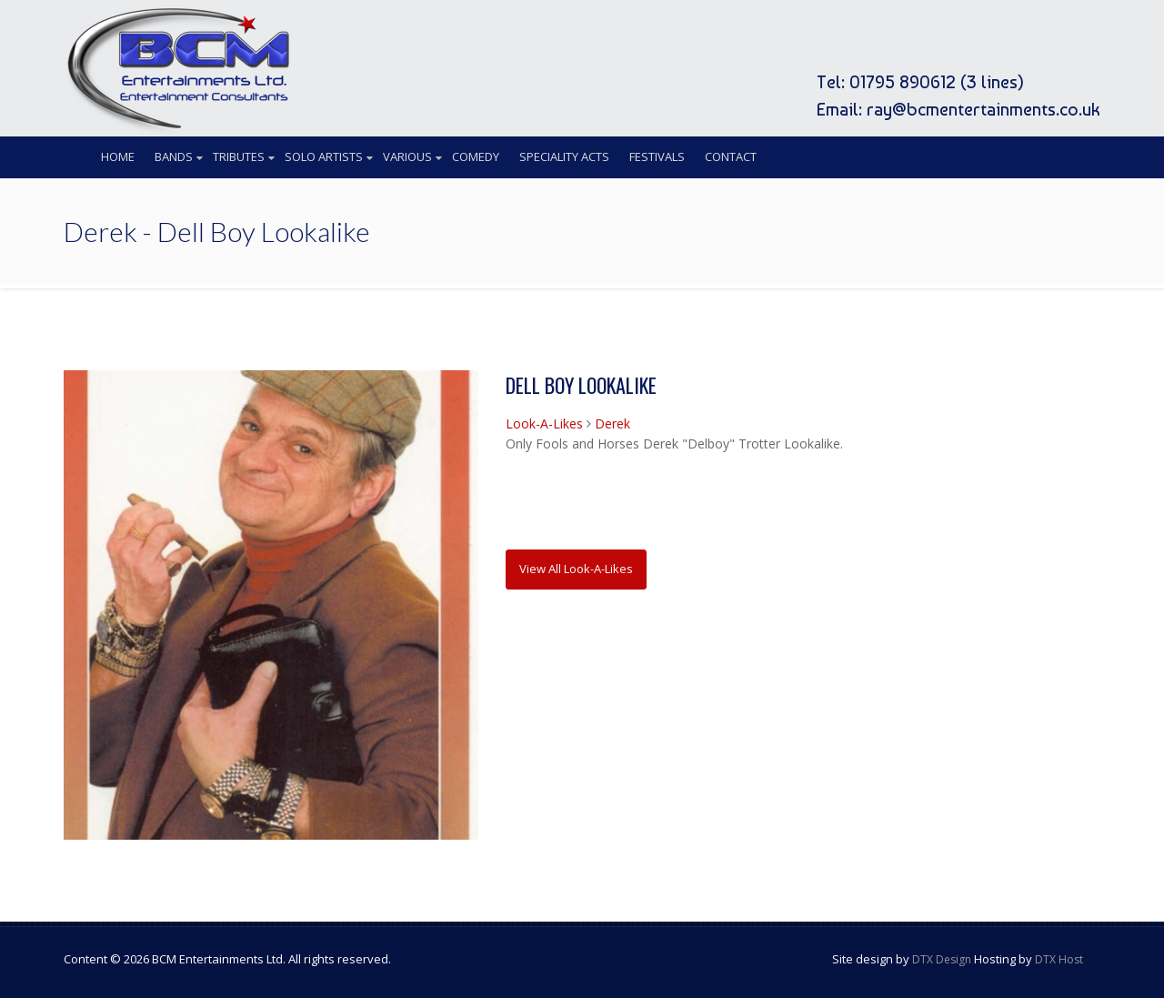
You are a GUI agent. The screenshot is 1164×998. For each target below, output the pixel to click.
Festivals (657, 156)
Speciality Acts (564, 156)
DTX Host (1059, 959)
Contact (731, 156)
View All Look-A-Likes (576, 568)
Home (118, 156)
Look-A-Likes (544, 423)
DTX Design (941, 959)
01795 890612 (902, 82)
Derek (612, 423)
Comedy (475, 156)
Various (407, 156)
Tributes (239, 156)
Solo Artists (324, 156)
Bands (174, 156)
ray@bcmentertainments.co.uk (983, 109)
